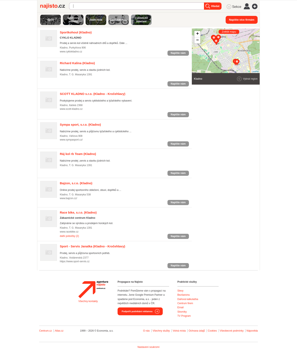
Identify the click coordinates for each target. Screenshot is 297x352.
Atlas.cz (59, 330)
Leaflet (255, 71)
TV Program (184, 315)
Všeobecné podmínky (232, 330)
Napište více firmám (241, 19)
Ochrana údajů (197, 330)
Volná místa (179, 330)
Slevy (180, 290)
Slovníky (182, 311)
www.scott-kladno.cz (71, 108)
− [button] (197, 40)
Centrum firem (185, 303)
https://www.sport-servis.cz (75, 261)
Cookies (212, 330)
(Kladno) (76, 32)
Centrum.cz (45, 330)
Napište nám (178, 53)
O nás (146, 330)
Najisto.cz (54, 6)
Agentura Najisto (93, 289)
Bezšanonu (183, 294)
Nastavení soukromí (149, 347)
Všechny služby (162, 330)
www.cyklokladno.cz (71, 51)
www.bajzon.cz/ (68, 198)
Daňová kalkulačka (187, 299)
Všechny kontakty (88, 301)
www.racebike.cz (69, 231)
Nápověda (252, 330)
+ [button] (197, 34)
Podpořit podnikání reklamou (137, 311)
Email (180, 307)
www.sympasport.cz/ (71, 139)
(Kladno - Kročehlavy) (92, 94)
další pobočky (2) (69, 236)
